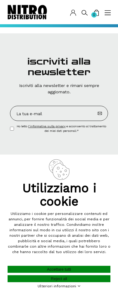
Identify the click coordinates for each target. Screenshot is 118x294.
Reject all (59, 278)
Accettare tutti (59, 269)
